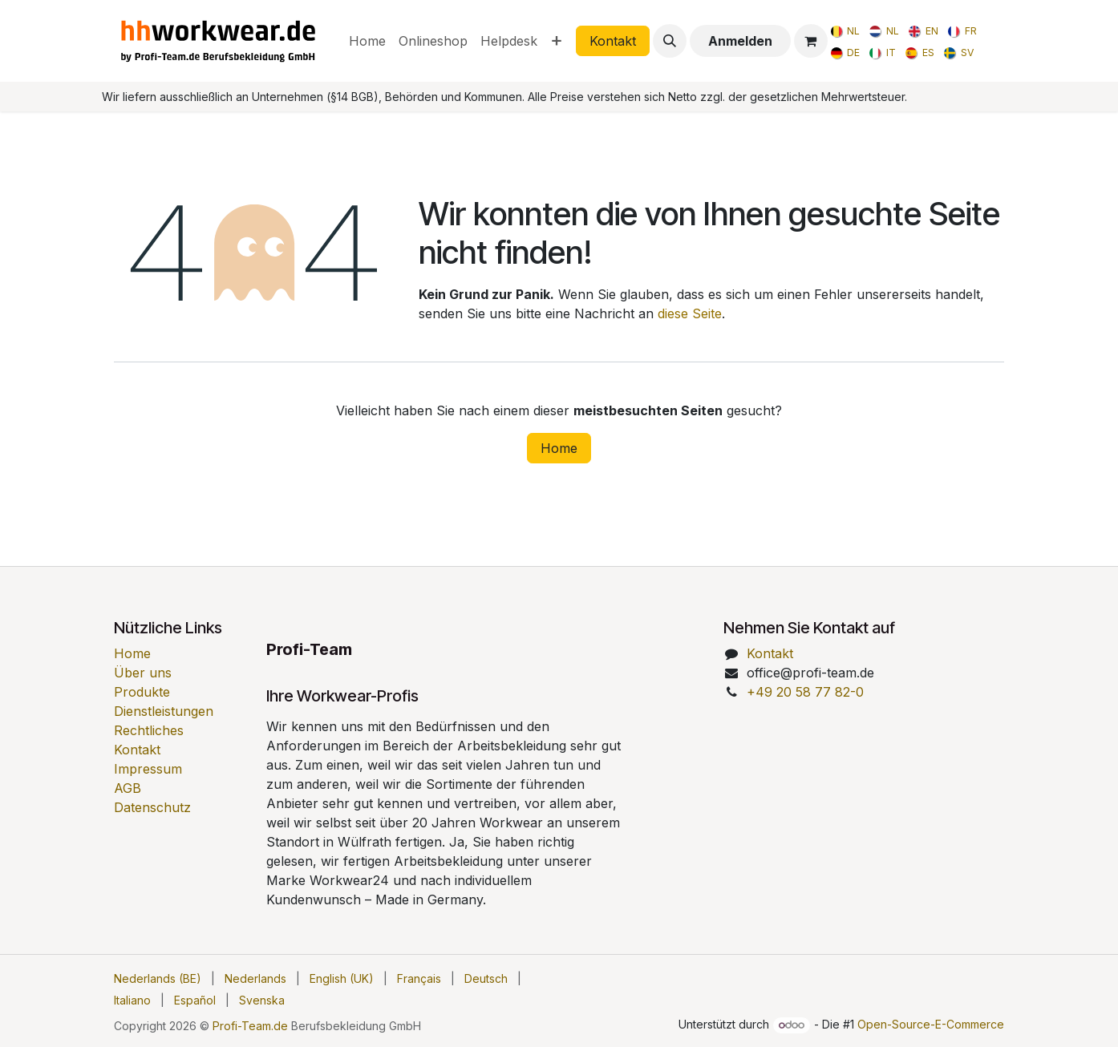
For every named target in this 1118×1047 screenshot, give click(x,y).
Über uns (143, 673)
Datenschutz (152, 807)
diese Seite (690, 313)
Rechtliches (149, 730)
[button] (670, 41)
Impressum (148, 769)
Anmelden (740, 41)
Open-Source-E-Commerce (930, 1024)
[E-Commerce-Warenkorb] (811, 41)
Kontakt (612, 41)
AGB (127, 788)
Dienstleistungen (163, 711)
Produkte (142, 692)
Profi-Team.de (250, 1026)
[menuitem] (367, 41)
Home (559, 448)
